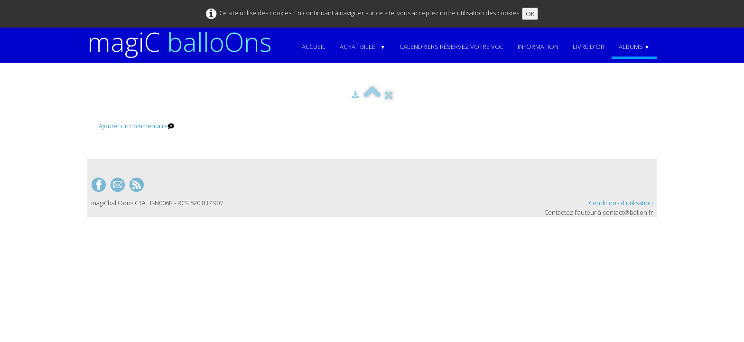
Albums (634, 46)
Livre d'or (588, 46)
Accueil (314, 46)
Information (538, 46)
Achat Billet (362, 46)
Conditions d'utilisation (621, 203)
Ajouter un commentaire (133, 126)
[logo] (183, 41)
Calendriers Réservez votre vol (451, 46)
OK (530, 14)
